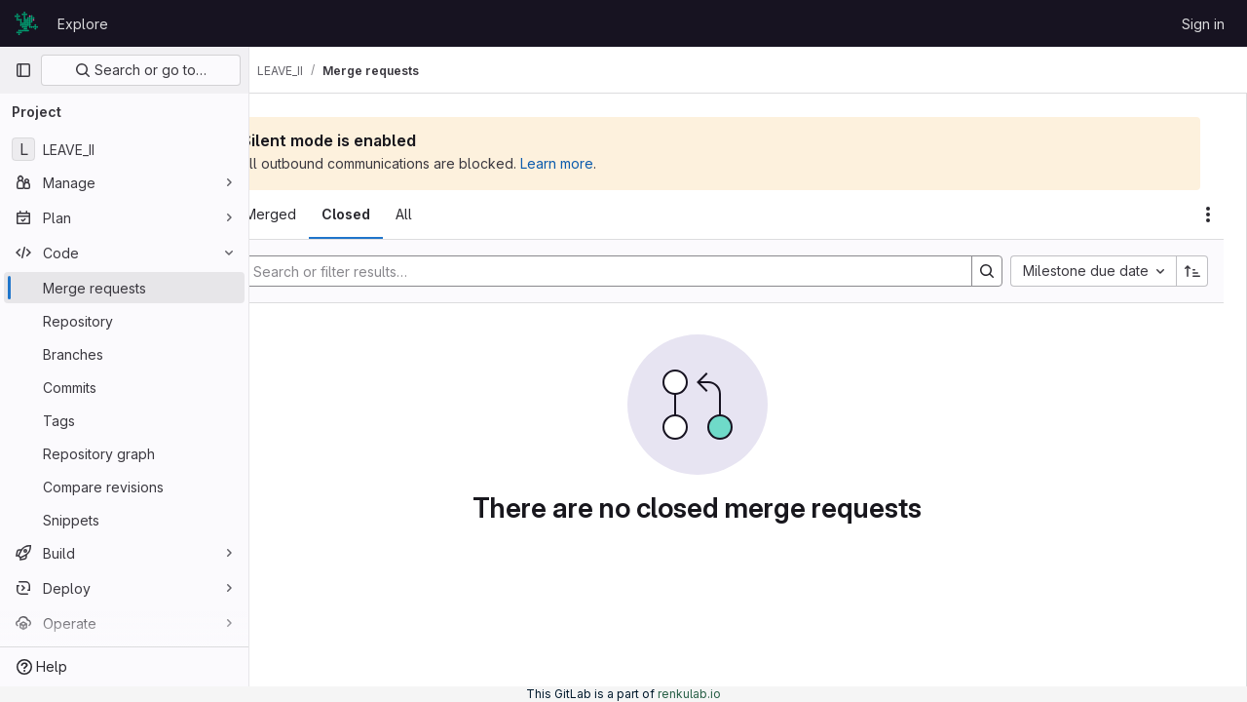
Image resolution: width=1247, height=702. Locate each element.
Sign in (1203, 24)
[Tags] (124, 420)
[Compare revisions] (124, 486)
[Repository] (124, 320)
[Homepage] (26, 23)
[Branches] (124, 354)
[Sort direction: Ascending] (1192, 271)
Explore (82, 24)
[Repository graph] (124, 453)
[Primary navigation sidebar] (23, 70)
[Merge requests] (124, 287)
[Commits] (124, 387)
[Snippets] (124, 519)
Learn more (659, 163)
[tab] (303, 214)
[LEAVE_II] (124, 149)
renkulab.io (689, 693)
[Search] (648, 271)
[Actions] (1208, 214)
